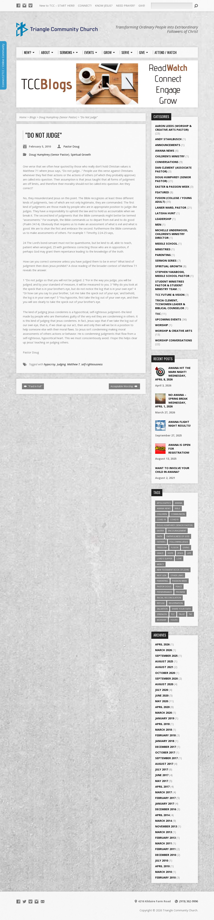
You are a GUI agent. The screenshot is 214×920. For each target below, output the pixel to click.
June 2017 (161, 775)
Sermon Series (166, 260)
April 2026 (162, 644)
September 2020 (166, 678)
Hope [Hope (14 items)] (170, 553)
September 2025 (166, 655)
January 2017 (164, 803)
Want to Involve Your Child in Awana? (172, 470)
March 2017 (163, 792)
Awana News (164, 150)
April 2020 (162, 707)
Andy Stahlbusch (168, 139)
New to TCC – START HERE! (57, 5)
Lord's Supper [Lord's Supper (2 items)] (164, 558)
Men (158, 224)
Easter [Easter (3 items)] (160, 530)
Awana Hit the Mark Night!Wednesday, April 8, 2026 (173, 373)
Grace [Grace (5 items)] (160, 553)
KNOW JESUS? (104, 5)
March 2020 (163, 712)
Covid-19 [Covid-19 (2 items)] (161, 519)
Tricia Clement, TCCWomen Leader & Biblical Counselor (170, 304)
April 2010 (162, 866)
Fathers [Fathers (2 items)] (161, 541)
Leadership (163, 219)
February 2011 (165, 849)
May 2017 (161, 781)
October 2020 (165, 673)
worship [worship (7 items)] (161, 619)
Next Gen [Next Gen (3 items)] (161, 575)
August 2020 (164, 684)
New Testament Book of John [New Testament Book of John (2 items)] (173, 569)
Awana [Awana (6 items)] (178, 502)
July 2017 (161, 769)
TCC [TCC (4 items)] (173, 614)
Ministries (162, 249)
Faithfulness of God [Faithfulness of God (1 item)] (178, 536)
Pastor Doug (71, 146)
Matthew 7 (73, 364)
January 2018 (164, 741)
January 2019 (164, 718)
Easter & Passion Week (172, 186)
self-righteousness (92, 364)
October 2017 (165, 752)
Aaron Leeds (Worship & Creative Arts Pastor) (173, 127)
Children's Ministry (170, 156)
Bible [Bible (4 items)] (177, 508)
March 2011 (163, 843)
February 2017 (165, 798)
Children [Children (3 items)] (162, 514)
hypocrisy (49, 364)
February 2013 (165, 837)
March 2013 (163, 832)
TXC (158, 314)
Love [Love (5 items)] (179, 558)
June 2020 (161, 695)
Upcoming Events (168, 319)
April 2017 (162, 786)
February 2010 (165, 877)
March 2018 (163, 729)
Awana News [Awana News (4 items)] (163, 508)
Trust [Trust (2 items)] (182, 614)
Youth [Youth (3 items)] (173, 619)
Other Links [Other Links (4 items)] (176, 575)
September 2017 (166, 758)
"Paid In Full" (33, 386)
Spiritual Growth (81, 154)
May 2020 (161, 701)
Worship (161, 325)
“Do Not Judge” (89, 117)
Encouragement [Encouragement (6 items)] (177, 530)
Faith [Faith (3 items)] (159, 536)
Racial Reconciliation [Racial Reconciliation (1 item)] (169, 597)
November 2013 (166, 826)
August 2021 (164, 667)
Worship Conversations (173, 340)
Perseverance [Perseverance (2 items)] (164, 592)
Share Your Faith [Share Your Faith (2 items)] (181, 608)
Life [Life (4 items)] (189, 553)
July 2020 (161, 690)
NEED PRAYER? (125, 5)
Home (22, 117)
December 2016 (165, 809)
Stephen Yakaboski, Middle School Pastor (172, 273)
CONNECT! (85, 5)
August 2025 (164, 661)
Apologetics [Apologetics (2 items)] (164, 502)
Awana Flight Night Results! (179, 423)
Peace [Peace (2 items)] (179, 586)
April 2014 (162, 815)
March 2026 (163, 650)
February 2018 (165, 735)
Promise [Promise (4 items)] (180, 592)
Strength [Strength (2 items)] (162, 614)
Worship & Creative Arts (173, 331)
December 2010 (165, 855)
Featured (162, 192)
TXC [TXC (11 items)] (190, 614)
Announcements (167, 145)
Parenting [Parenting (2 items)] (162, 580)
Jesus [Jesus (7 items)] (180, 553)
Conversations (166, 162)
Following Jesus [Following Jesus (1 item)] (179, 541)
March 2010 (163, 872)
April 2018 (162, 724)
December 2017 (165, 747)
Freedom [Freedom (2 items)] (162, 547)
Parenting (163, 255)
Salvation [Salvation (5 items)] (162, 608)
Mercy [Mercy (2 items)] (160, 564)
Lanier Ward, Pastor (170, 207)
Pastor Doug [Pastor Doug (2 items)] (164, 586)
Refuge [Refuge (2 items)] (161, 603)
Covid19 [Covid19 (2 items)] (174, 519)
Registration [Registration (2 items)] (176, 603)
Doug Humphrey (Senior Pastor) (58, 117)
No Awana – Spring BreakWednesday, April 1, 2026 (171, 400)
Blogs (33, 117)
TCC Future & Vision (169, 294)
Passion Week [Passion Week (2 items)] (179, 580)
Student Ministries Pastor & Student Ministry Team (169, 285)
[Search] (171, 6)
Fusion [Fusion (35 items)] (174, 547)
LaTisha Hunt (165, 213)
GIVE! (142, 5)
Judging (61, 364)
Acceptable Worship (124, 386)
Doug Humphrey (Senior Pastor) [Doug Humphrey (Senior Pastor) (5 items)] (175, 525)
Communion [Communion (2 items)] (178, 514)
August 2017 (164, 764)
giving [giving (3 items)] (186, 547)
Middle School (166, 243)
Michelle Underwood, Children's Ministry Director (171, 234)
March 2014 (163, 820)
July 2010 (161, 860)
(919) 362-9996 (188, 901)
